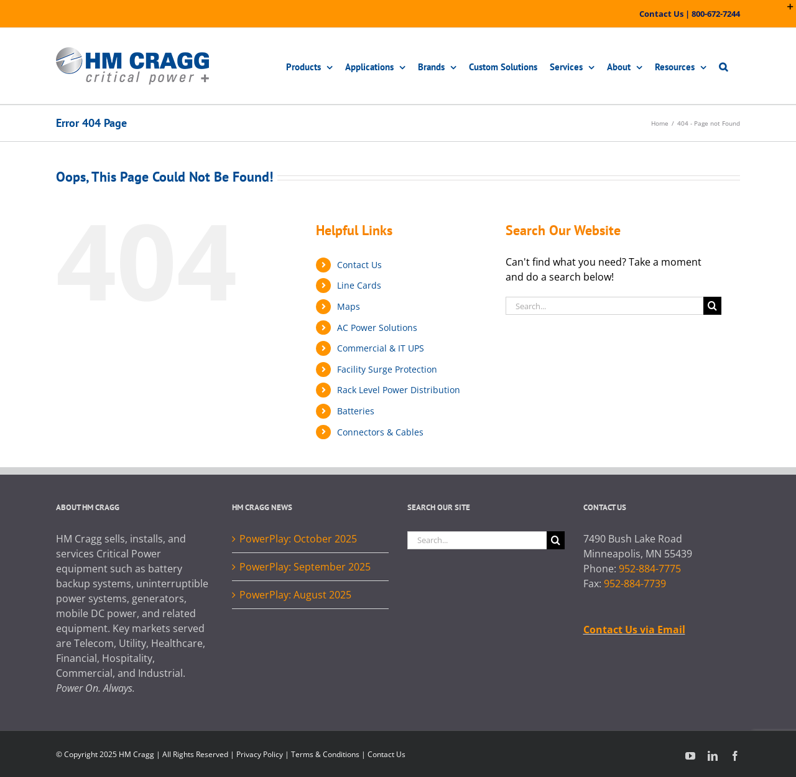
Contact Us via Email (634, 629)
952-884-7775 (650, 568)
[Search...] (604, 306)
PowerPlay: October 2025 (298, 539)
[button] (723, 66)
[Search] (712, 306)
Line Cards (359, 285)
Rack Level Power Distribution (398, 390)
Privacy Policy (259, 754)
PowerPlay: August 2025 (295, 595)
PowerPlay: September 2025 (305, 567)
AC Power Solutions (377, 327)
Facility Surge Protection (387, 369)
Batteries (355, 411)
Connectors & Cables (380, 432)
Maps (348, 306)
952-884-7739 (635, 583)
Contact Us (661, 13)
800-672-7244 (716, 13)
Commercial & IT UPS (380, 348)
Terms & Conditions (325, 754)
